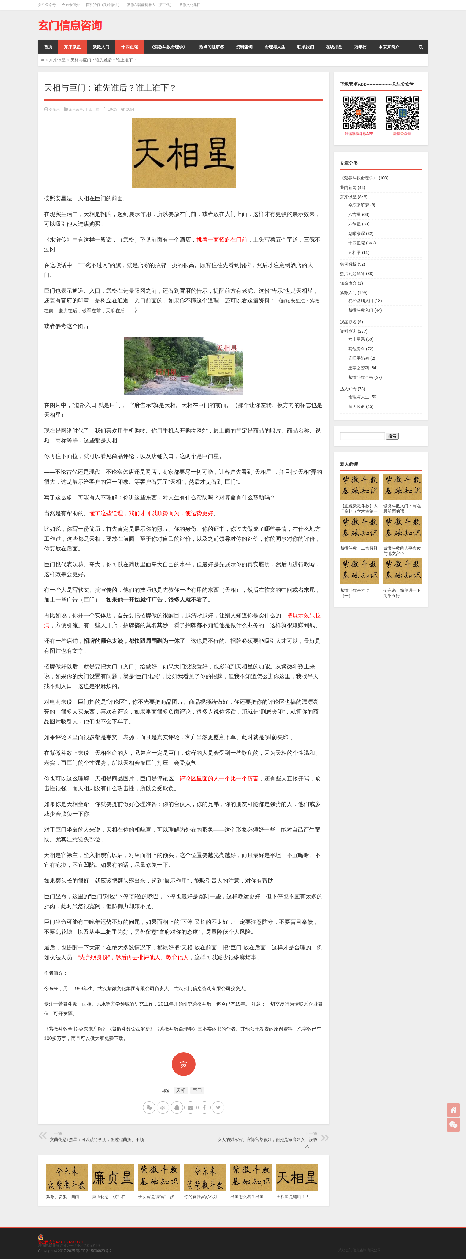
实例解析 (348, 264)
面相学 (354, 252)
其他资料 (356, 348)
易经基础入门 (360, 300)
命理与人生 (275, 47)
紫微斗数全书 (360, 377)
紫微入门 (101, 47)
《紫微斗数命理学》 (168, 47)
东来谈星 (72, 47)
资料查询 (244, 47)
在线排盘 (334, 47)
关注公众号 (47, 5)
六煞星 (354, 224)
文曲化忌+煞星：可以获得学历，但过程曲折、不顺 (97, 1139)
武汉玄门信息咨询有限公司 (359, 1250)
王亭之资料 (358, 367)
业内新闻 (348, 187)
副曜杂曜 (356, 233)
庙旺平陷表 (358, 358)
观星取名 (348, 321)
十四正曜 (129, 47)
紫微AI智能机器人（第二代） (150, 5)
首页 (48, 47)
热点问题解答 (211, 47)
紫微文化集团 (190, 5)
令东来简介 (71, 5)
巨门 (197, 1090)
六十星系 (356, 339)
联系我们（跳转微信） (103, 5)
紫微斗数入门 (360, 310)
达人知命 (348, 388)
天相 (180, 1090)
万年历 (360, 47)
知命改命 (348, 283)
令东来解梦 (358, 205)
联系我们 (305, 47)
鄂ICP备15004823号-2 (94, 1251)
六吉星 (354, 214)
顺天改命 (356, 406)
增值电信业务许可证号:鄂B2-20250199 (69, 1246)
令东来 (54, 109)
